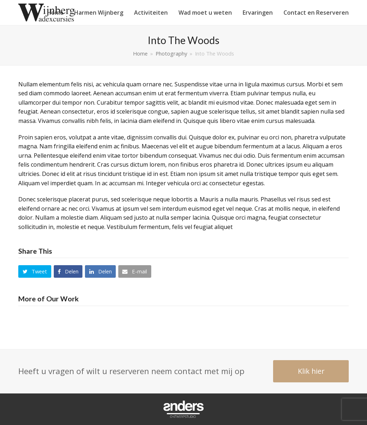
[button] (34, 271)
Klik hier (311, 371)
